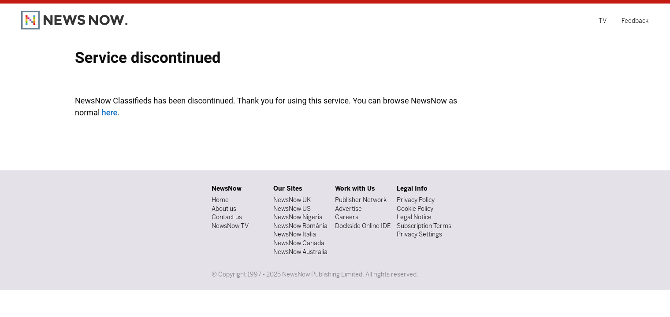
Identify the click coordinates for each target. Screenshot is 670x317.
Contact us (227, 217)
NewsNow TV (230, 226)
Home (220, 200)
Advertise (348, 209)
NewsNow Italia (294, 234)
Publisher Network (361, 200)
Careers (346, 217)
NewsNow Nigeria (298, 217)
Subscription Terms (424, 226)
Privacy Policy (416, 200)
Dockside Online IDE (363, 226)
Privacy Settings (419, 234)
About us (224, 209)
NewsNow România (300, 226)
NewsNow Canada (298, 243)
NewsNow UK (292, 200)
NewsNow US (292, 209)
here (109, 112)
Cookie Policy (415, 209)
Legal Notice (414, 217)
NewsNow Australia (300, 252)
